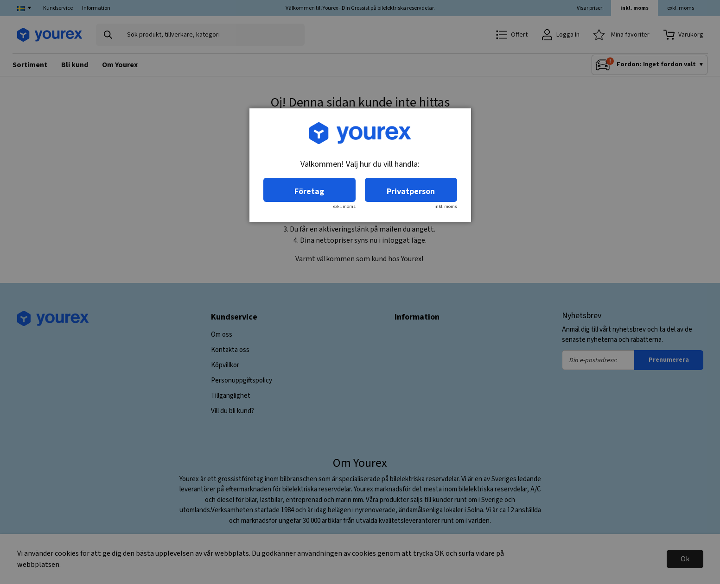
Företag (309, 191)
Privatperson (411, 191)
